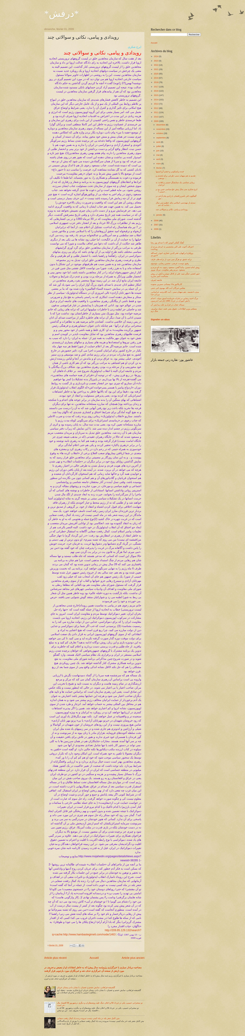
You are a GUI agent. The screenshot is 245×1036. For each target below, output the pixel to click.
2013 (156, 104)
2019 (156, 78)
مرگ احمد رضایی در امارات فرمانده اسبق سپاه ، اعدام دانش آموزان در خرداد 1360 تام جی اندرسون (174, 299)
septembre (161, 138)
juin (158, 150)
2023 (156, 61)
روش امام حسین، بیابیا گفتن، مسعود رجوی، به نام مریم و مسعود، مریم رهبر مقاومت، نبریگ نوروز (175, 268)
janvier (159, 215)
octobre (160, 133)
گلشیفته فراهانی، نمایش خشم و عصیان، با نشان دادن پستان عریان (86, 987)
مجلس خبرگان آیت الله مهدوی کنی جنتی (168, 288)
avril (158, 159)
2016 (156, 91)
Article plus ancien (133, 957)
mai (158, 155)
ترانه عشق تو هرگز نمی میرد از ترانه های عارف (171, 259)
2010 (156, 117)
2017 (156, 86)
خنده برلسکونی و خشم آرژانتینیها (170, 171)
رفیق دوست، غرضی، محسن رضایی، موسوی (170, 263)
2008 (156, 220)
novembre (161, 129)
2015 (156, 95)
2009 (156, 121)
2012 (156, 108)
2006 (156, 229)
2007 (156, 225)
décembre (161, 125)
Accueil (94, 957)
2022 (156, 65)
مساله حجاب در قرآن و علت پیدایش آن (167, 305)
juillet (158, 146)
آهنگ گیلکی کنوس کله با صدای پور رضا (167, 242)
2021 (156, 69)
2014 (156, 99)
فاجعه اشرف (156, 280)
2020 (156, 74)
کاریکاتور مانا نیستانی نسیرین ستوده (166, 284)
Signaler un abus (160, 319)
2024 (156, 56)
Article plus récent (55, 957)
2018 (156, 82)
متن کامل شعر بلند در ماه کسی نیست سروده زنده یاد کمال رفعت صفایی (88, 1018)
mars (158, 163)
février (159, 168)
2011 (156, 112)
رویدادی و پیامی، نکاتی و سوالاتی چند (172, 209)
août (158, 142)
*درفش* (61, 14)
